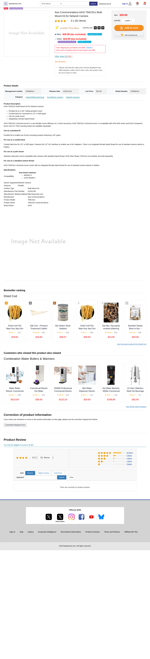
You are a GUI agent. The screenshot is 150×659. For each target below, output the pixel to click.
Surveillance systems (55, 97)
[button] (144, 3)
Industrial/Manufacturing (35, 97)
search (93, 4)
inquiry (31, 532)
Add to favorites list (129, 34)
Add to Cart (129, 28)
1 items (129, 461)
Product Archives (92, 532)
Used (74, 40)
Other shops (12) (64, 56)
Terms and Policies (112, 532)
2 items (129, 458)
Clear (71, 477)
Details (89, 48)
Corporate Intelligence (47, 532)
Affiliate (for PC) (131, 532)
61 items (45, 457)
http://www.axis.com (35, 194)
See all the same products (136, 407)
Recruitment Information (71, 532)
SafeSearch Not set (105, 3)
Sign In (125, 4)
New (79, 34)
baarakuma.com (15, 4)
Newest (30, 473)
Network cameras (73, 97)
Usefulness (58, 473)
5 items (129, 455)
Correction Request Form (15, 424)
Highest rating (43, 473)
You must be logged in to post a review (18, 445)
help (21, 532)
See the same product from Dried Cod (131, 344)
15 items (130, 453)
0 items (129, 464)
